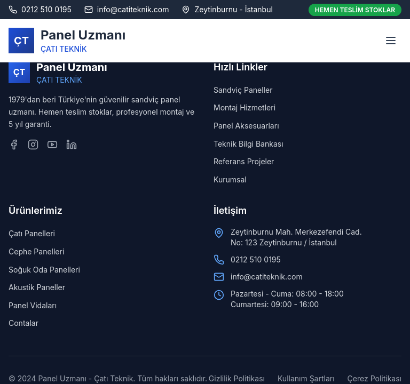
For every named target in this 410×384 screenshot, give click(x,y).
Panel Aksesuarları (246, 125)
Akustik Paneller (37, 287)
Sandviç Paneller (243, 89)
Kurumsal (230, 179)
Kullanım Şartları (306, 378)
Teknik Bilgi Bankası (248, 143)
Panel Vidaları (33, 305)
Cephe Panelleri (36, 251)
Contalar (23, 322)
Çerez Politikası (374, 378)
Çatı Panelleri (32, 233)
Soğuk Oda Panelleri (44, 269)
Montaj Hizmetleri (244, 107)
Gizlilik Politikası (237, 378)
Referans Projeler (244, 161)
